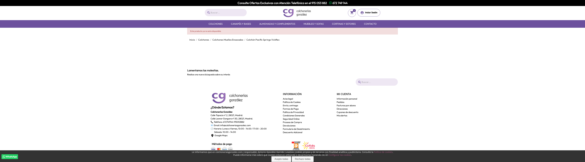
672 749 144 (338, 3)
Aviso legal (288, 98)
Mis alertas (342, 115)
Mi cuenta (344, 94)
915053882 (239, 122)
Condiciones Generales (294, 115)
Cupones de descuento (347, 112)
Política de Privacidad (293, 112)
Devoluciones (289, 125)
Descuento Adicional (292, 132)
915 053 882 (319, 3)
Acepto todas (281, 159)
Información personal (347, 98)
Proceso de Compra (292, 122)
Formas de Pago (291, 108)
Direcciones (342, 108)
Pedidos (340, 102)
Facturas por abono (346, 105)
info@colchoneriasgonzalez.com (235, 125)
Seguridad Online (291, 118)
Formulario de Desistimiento (296, 129)
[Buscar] (226, 12)
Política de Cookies (292, 102)
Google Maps (219, 135)
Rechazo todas (302, 159)
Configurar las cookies (340, 154)
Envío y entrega (290, 105)
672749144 (228, 122)
